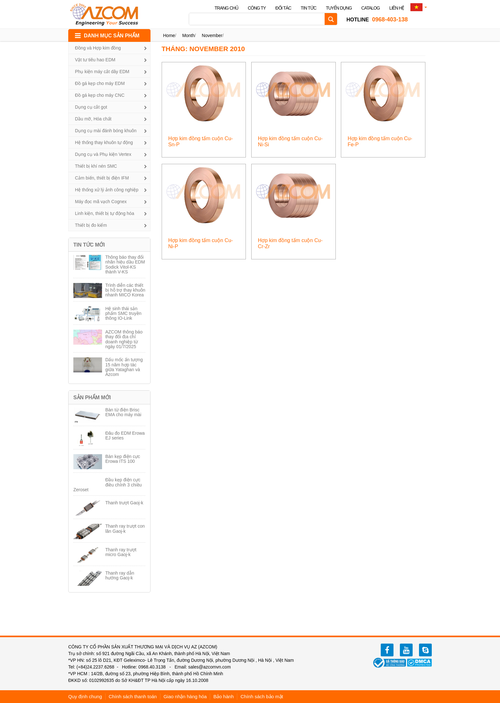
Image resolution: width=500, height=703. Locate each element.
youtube (406, 650)
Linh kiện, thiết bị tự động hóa (104, 213)
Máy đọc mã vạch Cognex (101, 201)
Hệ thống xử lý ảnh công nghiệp (106, 189)
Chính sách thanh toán (133, 696)
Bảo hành (223, 696)
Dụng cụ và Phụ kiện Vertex (103, 154)
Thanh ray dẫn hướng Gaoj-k (119, 575)
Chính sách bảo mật (261, 696)
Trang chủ (226, 8)
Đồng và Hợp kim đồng (98, 47)
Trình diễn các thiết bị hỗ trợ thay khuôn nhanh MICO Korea (125, 290)
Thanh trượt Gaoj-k (124, 502)
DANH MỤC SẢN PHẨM (111, 35)
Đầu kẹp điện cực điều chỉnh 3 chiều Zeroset (107, 484)
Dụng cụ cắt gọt (91, 107)
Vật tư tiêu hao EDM (95, 59)
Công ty (257, 8)
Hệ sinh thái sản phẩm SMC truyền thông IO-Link (123, 313)
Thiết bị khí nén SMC (96, 166)
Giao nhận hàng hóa (185, 696)
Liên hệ (396, 8)
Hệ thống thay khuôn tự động (104, 142)
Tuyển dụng (339, 8)
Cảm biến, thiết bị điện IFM (102, 177)
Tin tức (308, 8)
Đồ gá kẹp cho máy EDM (100, 83)
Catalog (370, 8)
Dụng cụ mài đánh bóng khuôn (105, 130)
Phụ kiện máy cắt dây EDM (102, 71)
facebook (387, 650)
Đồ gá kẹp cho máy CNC (99, 95)
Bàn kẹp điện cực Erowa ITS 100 (122, 459)
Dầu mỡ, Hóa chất (93, 118)
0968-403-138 (377, 19)
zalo (425, 650)
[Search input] (258, 19)
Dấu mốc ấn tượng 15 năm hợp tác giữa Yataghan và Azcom (124, 367)
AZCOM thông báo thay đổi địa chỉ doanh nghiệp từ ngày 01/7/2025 (124, 339)
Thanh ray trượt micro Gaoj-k (120, 552)
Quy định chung (85, 696)
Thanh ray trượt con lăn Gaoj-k (125, 528)
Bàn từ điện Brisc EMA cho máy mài (123, 412)
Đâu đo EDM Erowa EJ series (125, 435)
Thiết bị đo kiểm (91, 225)
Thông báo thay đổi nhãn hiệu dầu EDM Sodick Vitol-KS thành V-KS (125, 264)
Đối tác (283, 8)
